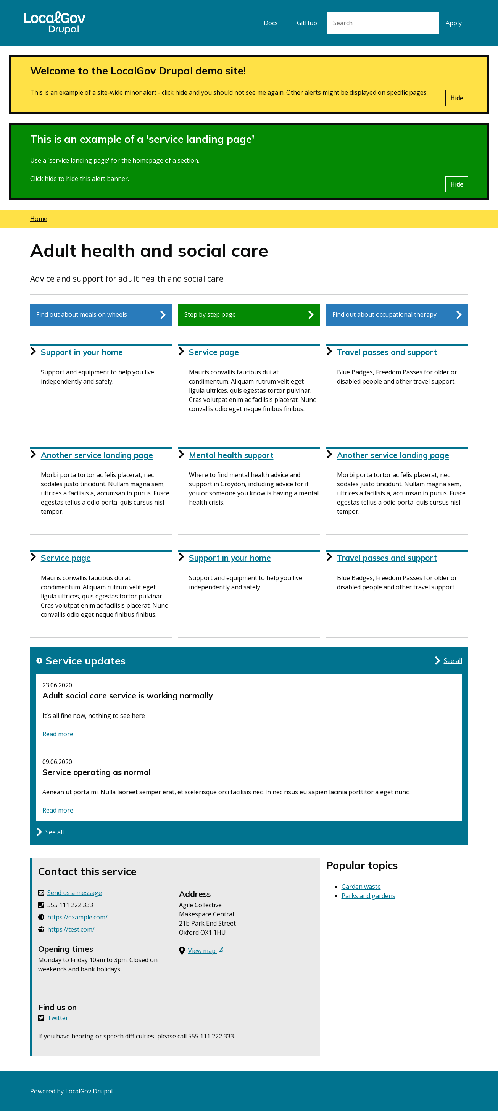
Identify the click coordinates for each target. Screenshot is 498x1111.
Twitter (57, 1018)
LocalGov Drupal (89, 1091)
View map (205, 951)
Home (38, 218)
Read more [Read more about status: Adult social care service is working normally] (57, 734)
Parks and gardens (368, 896)
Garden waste (361, 886)
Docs (271, 23)
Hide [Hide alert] (456, 98)
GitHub (307, 23)
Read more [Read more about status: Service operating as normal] (57, 810)
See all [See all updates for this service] (448, 661)
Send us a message (74, 892)
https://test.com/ (71, 929)
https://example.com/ (77, 917)
